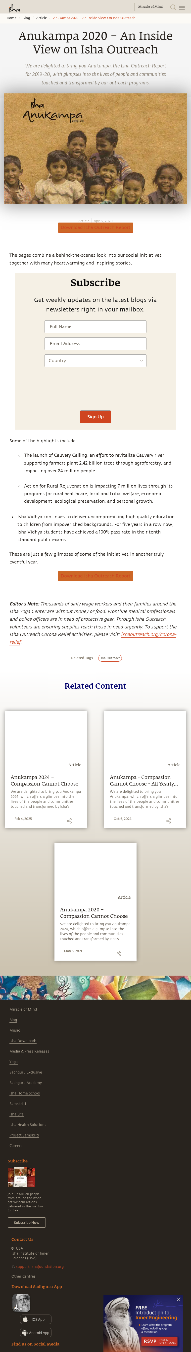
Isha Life (16, 1114)
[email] (5, 310)
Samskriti (17, 1104)
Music (14, 1030)
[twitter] (5, 292)
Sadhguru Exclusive (25, 1072)
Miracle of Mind (23, 1009)
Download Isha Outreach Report (96, 227)
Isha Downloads (23, 1041)
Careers (15, 1146)
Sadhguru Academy (25, 1083)
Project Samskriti (24, 1135)
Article (41, 18)
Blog (26, 18)
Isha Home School (24, 1093)
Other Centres (23, 1276)
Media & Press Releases (29, 1051)
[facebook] (5, 283)
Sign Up (95, 417)
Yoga (13, 1062)
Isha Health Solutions (27, 1125)
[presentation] (95, 391)
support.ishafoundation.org (40, 1267)
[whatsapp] (7, 273)
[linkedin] (5, 301)
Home (11, 18)
